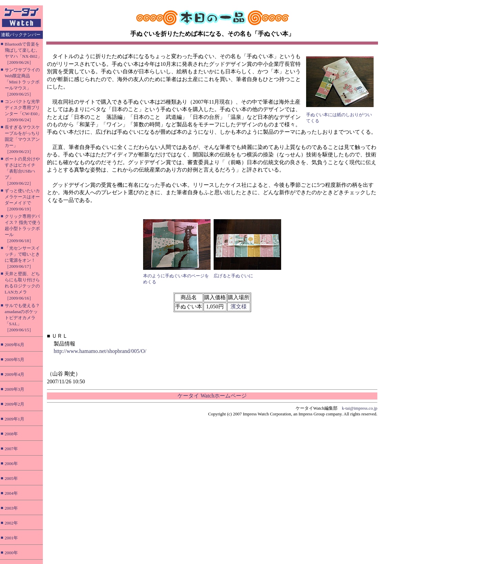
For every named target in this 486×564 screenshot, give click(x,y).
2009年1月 (15, 418)
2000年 (11, 552)
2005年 (11, 478)
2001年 (11, 537)
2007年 (11, 448)
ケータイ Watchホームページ (212, 396)
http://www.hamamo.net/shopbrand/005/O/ (100, 351)
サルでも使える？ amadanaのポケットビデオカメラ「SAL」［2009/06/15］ (22, 317)
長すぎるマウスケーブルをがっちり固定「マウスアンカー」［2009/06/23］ (22, 139)
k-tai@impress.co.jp (359, 408)
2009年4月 (15, 374)
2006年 (11, 463)
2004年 (11, 493)
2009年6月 (15, 344)
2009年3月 (15, 389)
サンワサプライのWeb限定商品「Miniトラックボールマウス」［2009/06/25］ (22, 82)
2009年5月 (15, 359)
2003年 (11, 508)
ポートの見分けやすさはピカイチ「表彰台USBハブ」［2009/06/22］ (22, 171)
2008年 (11, 433)
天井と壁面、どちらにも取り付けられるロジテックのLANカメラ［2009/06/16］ (22, 286)
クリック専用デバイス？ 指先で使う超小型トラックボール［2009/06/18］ (23, 228)
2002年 (11, 522)
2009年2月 (15, 404)
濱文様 (239, 306)
